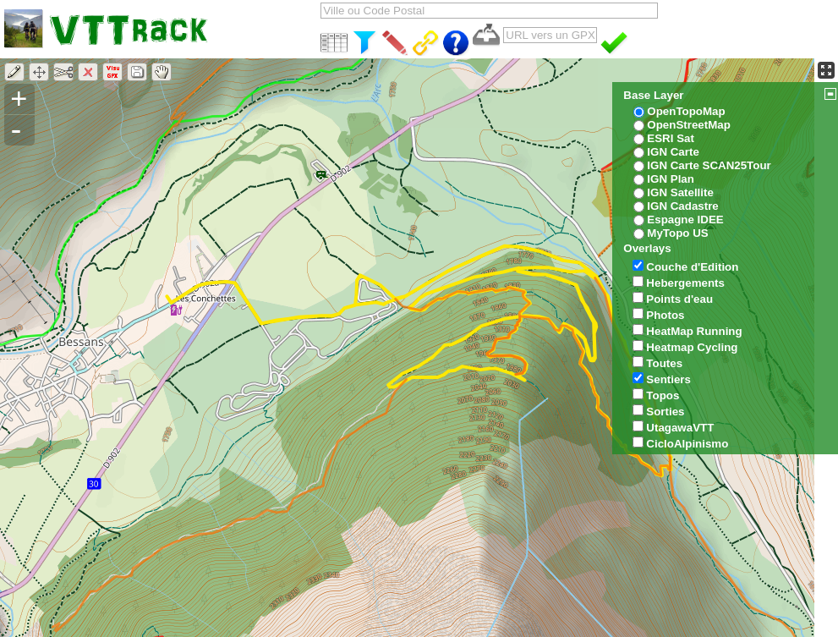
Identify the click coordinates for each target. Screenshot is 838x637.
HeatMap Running (694, 331)
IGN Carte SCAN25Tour (708, 165)
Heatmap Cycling (691, 347)
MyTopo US (677, 233)
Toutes (664, 363)
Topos (662, 395)
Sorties (665, 411)
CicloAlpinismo (687, 443)
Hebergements (685, 283)
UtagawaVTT (680, 427)
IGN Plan (670, 179)
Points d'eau (679, 299)
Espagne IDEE (685, 219)
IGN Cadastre (682, 206)
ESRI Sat (670, 138)
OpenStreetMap (689, 124)
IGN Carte (672, 152)
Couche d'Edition (692, 267)
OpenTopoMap (686, 111)
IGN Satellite (680, 192)
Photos (665, 315)
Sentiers (668, 379)
